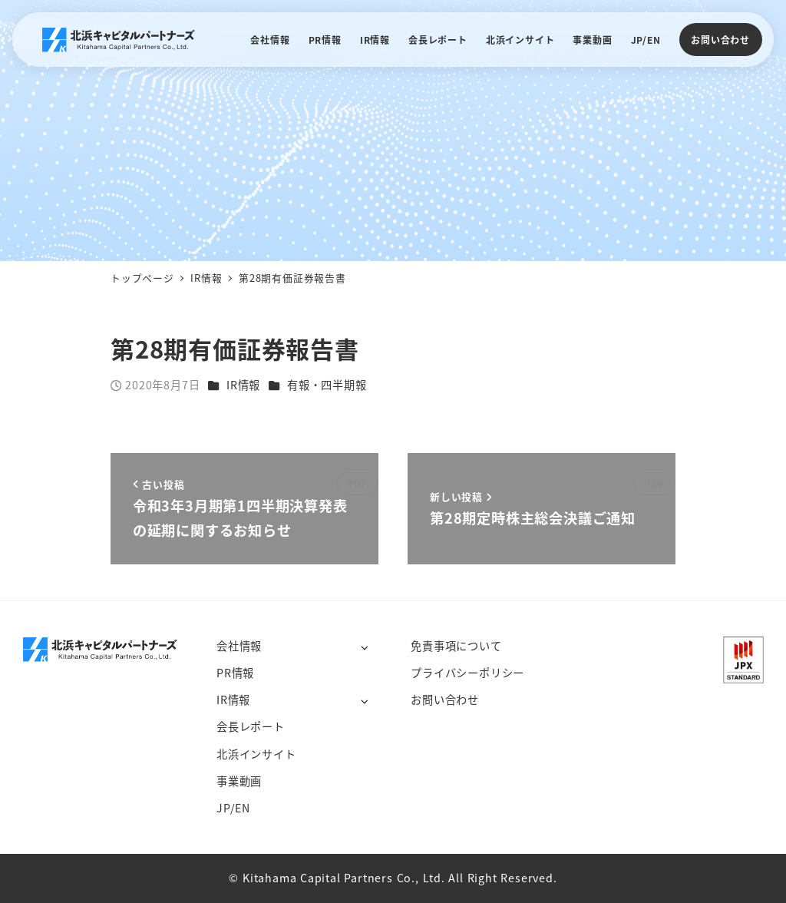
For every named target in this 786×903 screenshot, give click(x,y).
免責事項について (456, 645)
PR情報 (235, 672)
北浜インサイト (256, 754)
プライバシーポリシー (467, 672)
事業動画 (239, 781)
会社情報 (239, 645)
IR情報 (243, 384)
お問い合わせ (720, 39)
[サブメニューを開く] (364, 647)
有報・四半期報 (327, 384)
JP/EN (233, 807)
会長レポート (250, 726)
